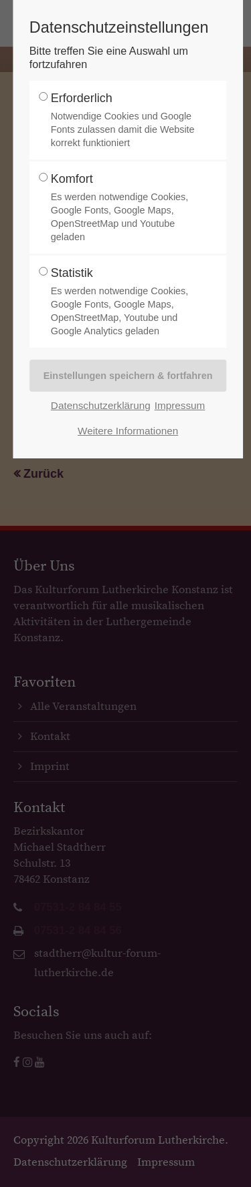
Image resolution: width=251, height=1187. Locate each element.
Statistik (124, 302)
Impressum (180, 405)
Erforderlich (124, 120)
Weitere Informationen (128, 430)
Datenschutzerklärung (101, 405)
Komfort (124, 208)
